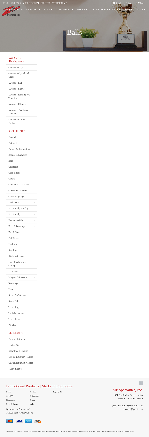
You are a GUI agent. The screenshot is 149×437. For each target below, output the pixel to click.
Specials (33, 392)
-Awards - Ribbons (17, 104)
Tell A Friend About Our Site (19, 412)
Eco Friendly (14, 214)
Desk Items (13, 202)
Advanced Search (16, 339)
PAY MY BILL (23, 9)
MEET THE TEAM (31, 3)
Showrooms (10, 400)
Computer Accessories (18, 184)
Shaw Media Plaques (18, 351)
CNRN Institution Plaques (20, 357)
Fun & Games (15, 232)
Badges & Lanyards (17, 155)
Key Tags (12, 250)
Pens (10, 289)
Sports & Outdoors (17, 295)
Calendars (13, 167)
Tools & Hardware (17, 313)
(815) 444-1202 (119, 405)
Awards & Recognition (19, 149)
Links (32, 404)
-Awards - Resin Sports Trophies (19, 96)
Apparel (12, 137)
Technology (13, 307)
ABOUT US (15, 3)
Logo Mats (13, 271)
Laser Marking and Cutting (17, 264)
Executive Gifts (15, 220)
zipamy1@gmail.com (133, 409)
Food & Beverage (16, 226)
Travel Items (14, 319)
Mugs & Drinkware (17, 277)
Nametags (13, 283)
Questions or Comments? (18, 409)
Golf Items (13, 238)
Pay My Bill (57, 392)
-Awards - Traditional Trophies (18, 112)
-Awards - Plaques (16, 88)
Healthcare (13, 244)
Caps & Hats (14, 172)
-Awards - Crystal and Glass (18, 75)
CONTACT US (8, 9)
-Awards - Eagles (16, 83)
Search (32, 400)
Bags (10, 161)
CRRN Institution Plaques (20, 363)
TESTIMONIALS (59, 3)
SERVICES (45, 3)
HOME (5, 3)
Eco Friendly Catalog (18, 208)
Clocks (11, 178)
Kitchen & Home (16, 256)
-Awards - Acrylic (16, 67)
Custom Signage (16, 196)
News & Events (12, 404)
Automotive (13, 143)
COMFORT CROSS (18, 190)
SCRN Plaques (15, 369)
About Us (9, 396)
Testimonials (34, 396)
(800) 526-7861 (135, 405)
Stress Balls (13, 301)
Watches (12, 325)
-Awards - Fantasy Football (16, 121)
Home (8, 392)
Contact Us (13, 345)
